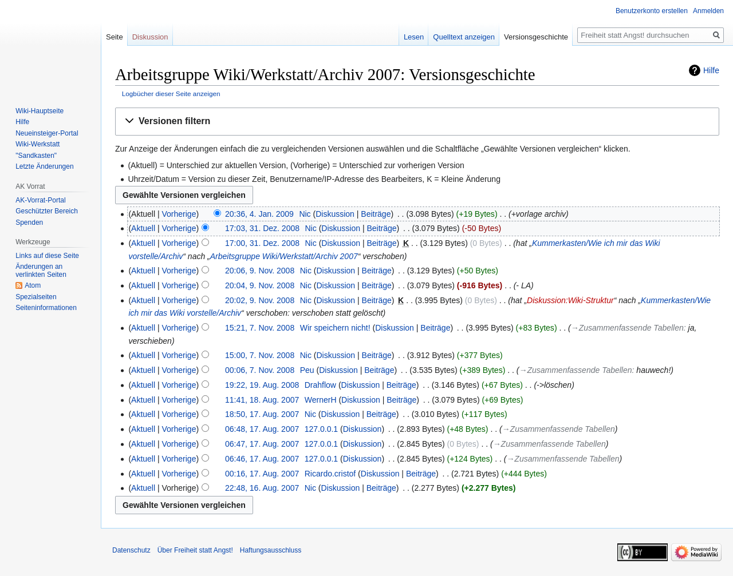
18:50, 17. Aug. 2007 (262, 414)
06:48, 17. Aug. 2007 (262, 429)
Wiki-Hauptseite (39, 111)
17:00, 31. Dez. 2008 (262, 243)
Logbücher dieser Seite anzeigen (171, 93)
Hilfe (711, 70)
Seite (114, 37)
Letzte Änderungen (44, 166)
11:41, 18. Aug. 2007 (262, 399)
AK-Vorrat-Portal (40, 200)
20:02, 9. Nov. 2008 (259, 300)
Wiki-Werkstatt (37, 144)
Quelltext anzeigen (464, 37)
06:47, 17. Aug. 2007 (262, 443)
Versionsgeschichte (536, 37)
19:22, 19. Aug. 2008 (262, 385)
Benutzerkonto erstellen (652, 11)
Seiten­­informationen (46, 308)
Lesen (414, 37)
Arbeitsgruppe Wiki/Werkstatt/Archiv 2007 (284, 256)
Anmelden (708, 11)
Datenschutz (131, 550)
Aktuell (143, 228)
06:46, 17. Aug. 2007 (262, 458)
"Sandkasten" (36, 156)
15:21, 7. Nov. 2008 (259, 327)
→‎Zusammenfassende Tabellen (627, 327)
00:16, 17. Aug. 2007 (262, 473)
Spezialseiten (35, 297)
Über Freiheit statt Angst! (195, 550)
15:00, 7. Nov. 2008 (259, 355)
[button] (417, 121)
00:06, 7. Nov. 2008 (259, 370)
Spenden (29, 223)
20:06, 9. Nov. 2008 (259, 270)
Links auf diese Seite (47, 256)
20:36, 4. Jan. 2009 (259, 214)
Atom (33, 285)
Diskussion (335, 214)
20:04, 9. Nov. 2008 (259, 285)
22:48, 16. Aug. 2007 (262, 487)
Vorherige (179, 214)
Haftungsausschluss (270, 550)
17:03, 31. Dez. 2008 (262, 228)
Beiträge (376, 214)
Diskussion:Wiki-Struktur (570, 300)
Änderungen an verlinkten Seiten (40, 271)
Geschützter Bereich (46, 211)
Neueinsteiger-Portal (46, 133)
